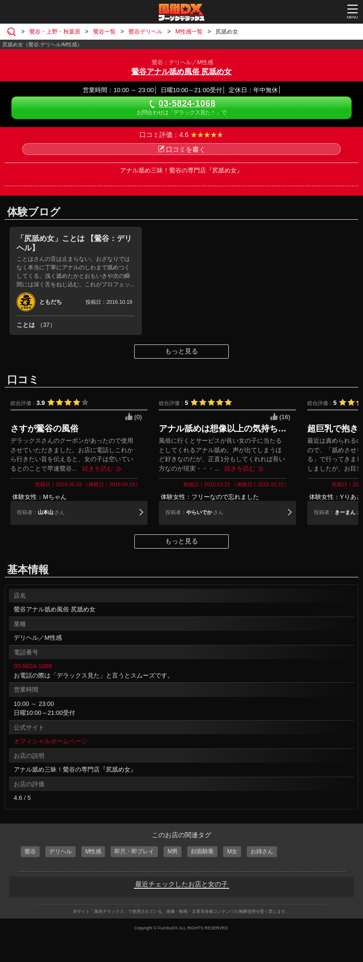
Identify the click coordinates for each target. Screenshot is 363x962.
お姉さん (262, 851)
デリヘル (60, 851)
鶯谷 (30, 851)
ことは (36, 324)
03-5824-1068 (33, 666)
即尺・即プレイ (134, 851)
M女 (232, 851)
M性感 (93, 851)
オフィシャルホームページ (50, 741)
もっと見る (181, 351)
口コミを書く (181, 149)
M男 (172, 851)
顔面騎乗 (202, 851)
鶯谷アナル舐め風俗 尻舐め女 (181, 72)
